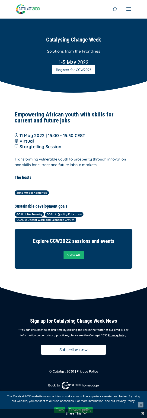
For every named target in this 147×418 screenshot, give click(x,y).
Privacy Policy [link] (117, 335)
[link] (28, 8)
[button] (128, 12)
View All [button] (73, 255)
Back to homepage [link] (73, 385)
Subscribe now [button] (73, 349)
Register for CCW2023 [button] (73, 70)
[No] (141, 405)
